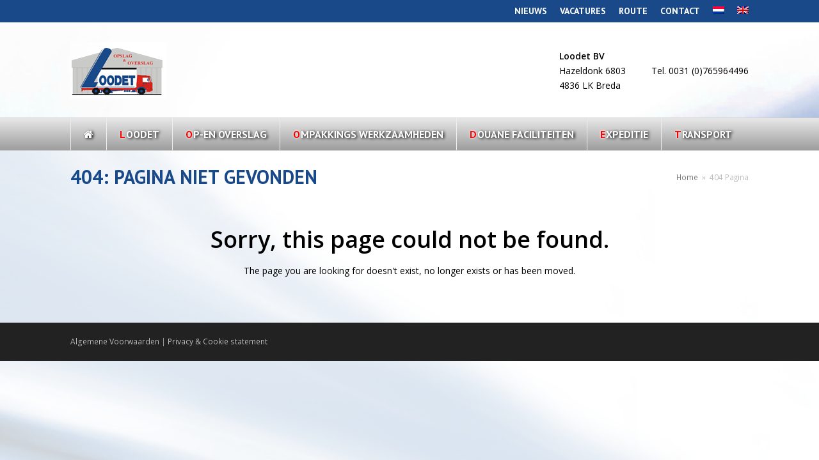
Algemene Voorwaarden (114, 341)
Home (687, 177)
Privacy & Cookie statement (217, 341)
